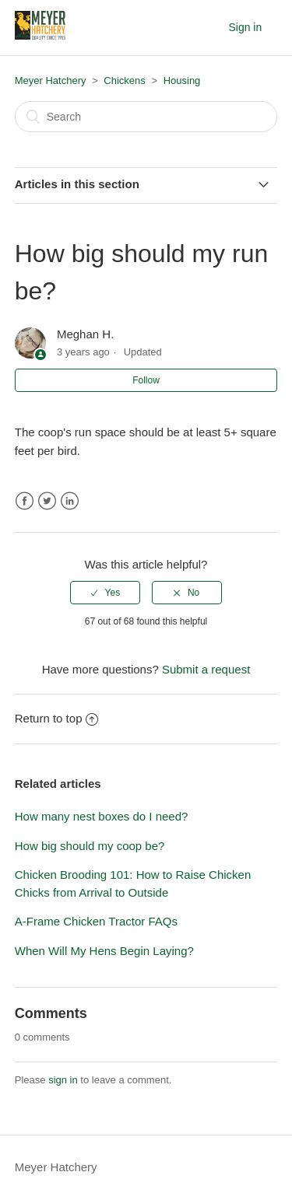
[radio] (105, 592)
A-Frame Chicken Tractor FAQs (96, 921)
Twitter (47, 501)
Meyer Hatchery (50, 80)
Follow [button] (146, 380)
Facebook (24, 501)
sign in (63, 1080)
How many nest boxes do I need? (101, 816)
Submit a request (206, 669)
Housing (182, 80)
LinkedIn (69, 501)
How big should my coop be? (90, 845)
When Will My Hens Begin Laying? (104, 950)
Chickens (124, 80)
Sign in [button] (245, 27)
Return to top (57, 718)
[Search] (146, 116)
